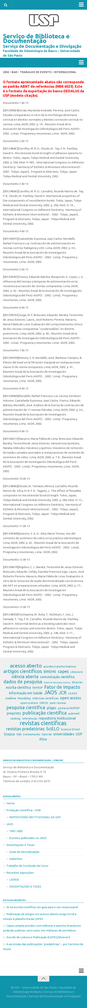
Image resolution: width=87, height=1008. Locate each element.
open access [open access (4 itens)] (70, 698)
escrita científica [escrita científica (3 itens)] (18, 687)
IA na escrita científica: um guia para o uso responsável (42, 907)
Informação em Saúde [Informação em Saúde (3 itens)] (26, 693)
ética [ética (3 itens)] (43, 739)
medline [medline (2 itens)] (10, 698)
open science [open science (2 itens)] (29, 703)
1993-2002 (16, 831)
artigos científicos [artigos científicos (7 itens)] (22, 671)
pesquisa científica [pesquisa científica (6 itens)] (25, 707)
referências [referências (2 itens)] (29, 718)
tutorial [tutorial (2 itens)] (47, 734)
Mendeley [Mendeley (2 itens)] (24, 698)
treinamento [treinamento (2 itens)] (31, 734)
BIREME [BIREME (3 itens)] (50, 671)
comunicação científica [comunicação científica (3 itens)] (57, 677)
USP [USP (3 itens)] (79, 734)
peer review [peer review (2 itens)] (58, 703)
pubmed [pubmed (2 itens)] (73, 713)
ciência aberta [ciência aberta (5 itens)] (25, 676)
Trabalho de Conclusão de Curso (27, 865)
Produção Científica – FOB (23, 810)
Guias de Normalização (24, 851)
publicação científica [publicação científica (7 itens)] (44, 712)
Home (10, 803)
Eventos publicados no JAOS (28, 838)
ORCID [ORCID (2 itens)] (43, 703)
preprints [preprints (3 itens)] (14, 713)
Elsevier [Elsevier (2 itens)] (77, 682)
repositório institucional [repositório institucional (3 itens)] (57, 718)
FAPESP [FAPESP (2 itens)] (37, 687)
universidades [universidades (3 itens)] (63, 734)
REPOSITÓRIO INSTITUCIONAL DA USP (35, 817)
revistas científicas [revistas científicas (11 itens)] (43, 723)
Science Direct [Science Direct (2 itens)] (70, 729)
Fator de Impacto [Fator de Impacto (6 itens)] (62, 687)
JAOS (9, 824)
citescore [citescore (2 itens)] (76, 671)
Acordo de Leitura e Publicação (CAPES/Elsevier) (38, 937)
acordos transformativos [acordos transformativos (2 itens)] (59, 666)
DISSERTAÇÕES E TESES (25, 886)
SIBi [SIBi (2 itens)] (18, 734)
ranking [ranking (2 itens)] (15, 718)
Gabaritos (15, 858)
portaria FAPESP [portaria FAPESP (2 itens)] (69, 708)
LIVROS (14, 879)
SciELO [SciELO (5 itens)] (52, 728)
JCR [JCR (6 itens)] (63, 692)
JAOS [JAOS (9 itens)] (50, 692)
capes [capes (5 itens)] (63, 671)
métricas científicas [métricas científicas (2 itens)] (45, 698)
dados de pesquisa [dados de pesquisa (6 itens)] (22, 681)
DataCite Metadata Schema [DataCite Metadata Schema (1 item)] (57, 682)
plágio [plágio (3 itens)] (51, 708)
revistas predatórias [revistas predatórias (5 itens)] (25, 728)
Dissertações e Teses (20, 845)
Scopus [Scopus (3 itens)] (9, 734)
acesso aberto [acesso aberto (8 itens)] (26, 665)
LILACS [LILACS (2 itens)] (72, 693)
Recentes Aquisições (20, 872)
